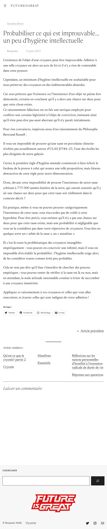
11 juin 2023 (33, 51)
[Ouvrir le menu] (5, 6)
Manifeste (44, 356)
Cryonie (8, 367)
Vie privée (31, 523)
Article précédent (92, 331)
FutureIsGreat (25, 6)
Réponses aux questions (87, 375)
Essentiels (44, 363)
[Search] (97, 480)
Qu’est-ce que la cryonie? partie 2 (14, 358)
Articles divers (15, 23)
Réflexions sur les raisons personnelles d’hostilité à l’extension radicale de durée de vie (87, 361)
